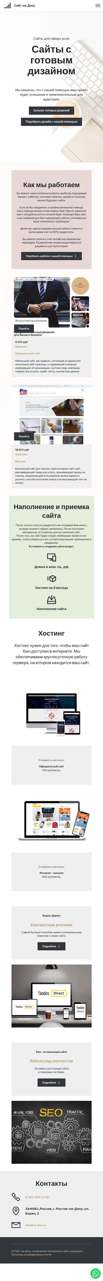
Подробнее (51, 955)
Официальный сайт (27, 353)
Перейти (24, 328)
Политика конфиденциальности (32, 1272)
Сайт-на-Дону (28, 5)
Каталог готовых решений (51, 111)
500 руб (22, 342)
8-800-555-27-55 (38, 1214)
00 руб (24, 449)
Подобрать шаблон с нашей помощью (51, 256)
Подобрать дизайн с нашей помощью (51, 122)
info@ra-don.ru (37, 1242)
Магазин (20, 461)
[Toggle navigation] (98, 5)
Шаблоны (21, 346)
